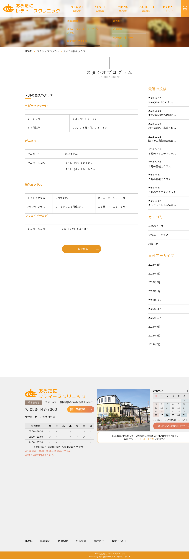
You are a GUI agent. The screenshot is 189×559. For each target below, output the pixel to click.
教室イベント (119, 541)
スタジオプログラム (48, 51)
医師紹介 (63, 541)
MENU (123, 9)
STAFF (100, 9)
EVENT (169, 9)
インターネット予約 (144, 439)
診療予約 (80, 409)
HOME (29, 51)
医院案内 (45, 541)
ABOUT (77, 9)
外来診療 (81, 541)
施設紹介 (99, 541)
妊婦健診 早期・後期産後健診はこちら (48, 451)
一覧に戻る (81, 249)
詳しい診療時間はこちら (40, 455)
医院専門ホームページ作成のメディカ (114, 557)
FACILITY (146, 9)
